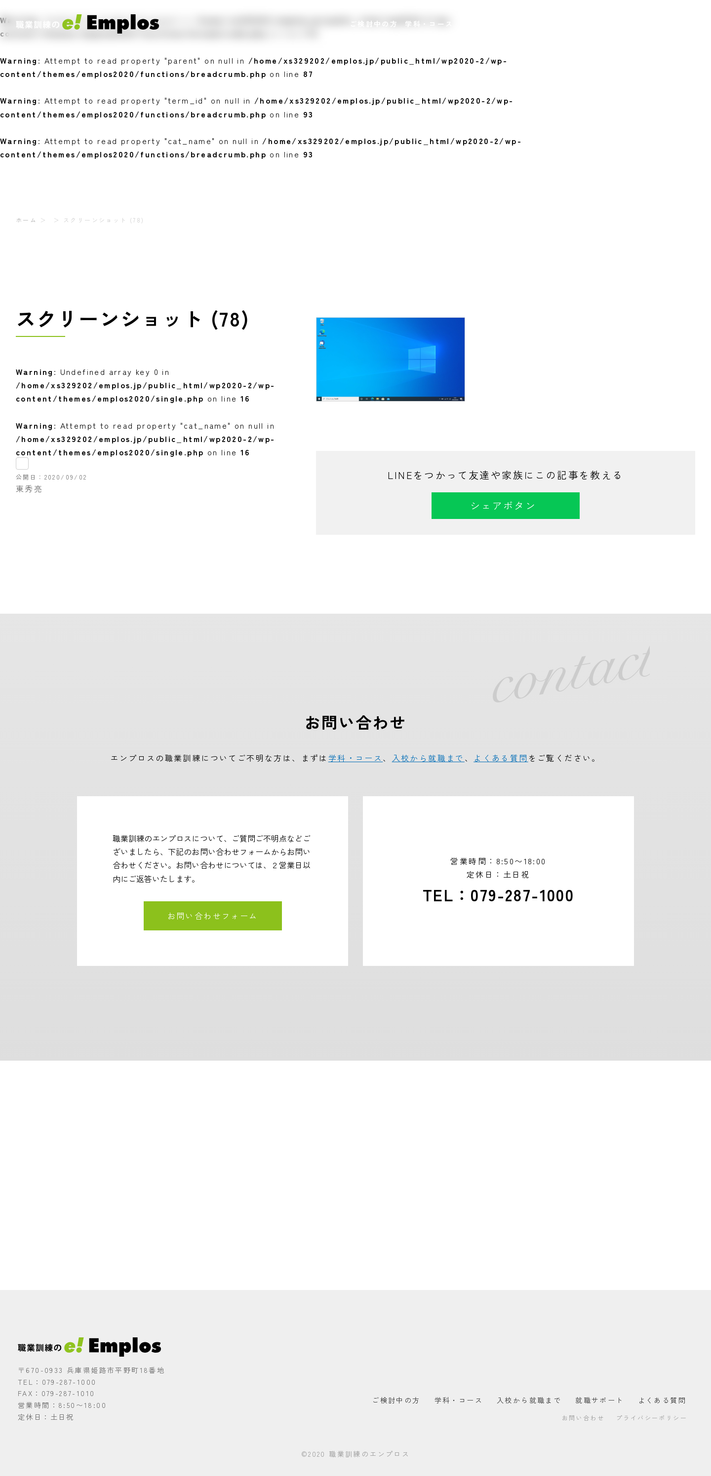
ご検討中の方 (374, 24)
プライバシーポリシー (651, 1417)
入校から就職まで (493, 24)
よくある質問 (612, 24)
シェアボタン (503, 505)
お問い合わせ (667, 24)
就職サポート (556, 24)
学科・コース (429, 24)
